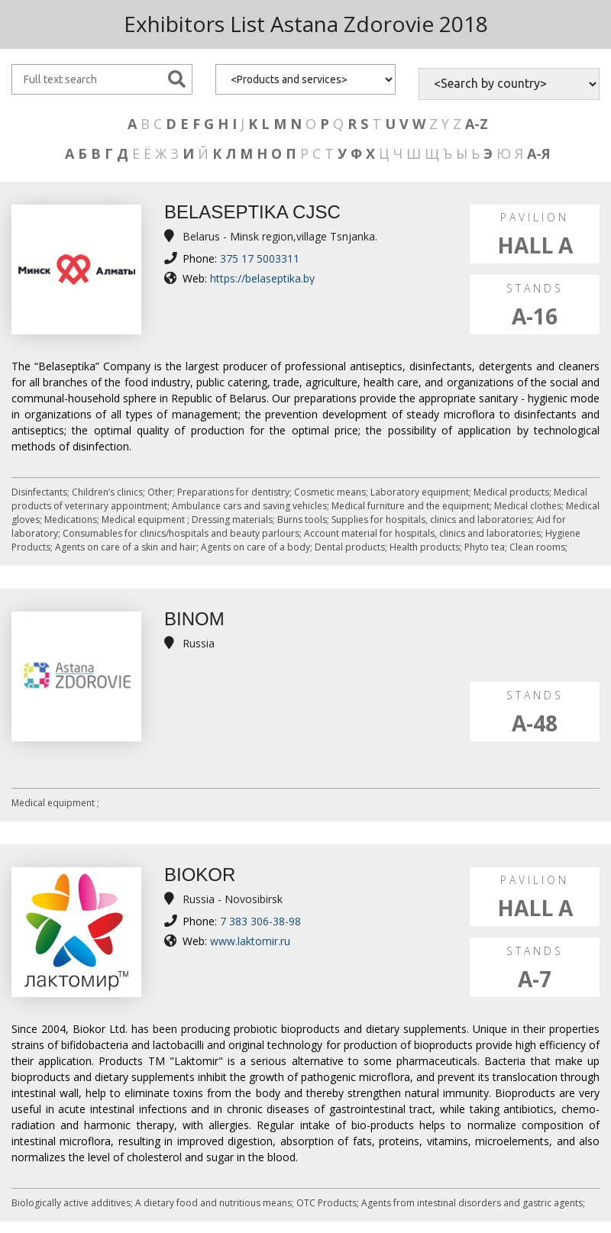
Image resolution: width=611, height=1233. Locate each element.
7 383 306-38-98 (260, 921)
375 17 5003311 (259, 258)
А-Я (539, 153)
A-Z (476, 124)
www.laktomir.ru (250, 941)
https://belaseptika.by (262, 278)
